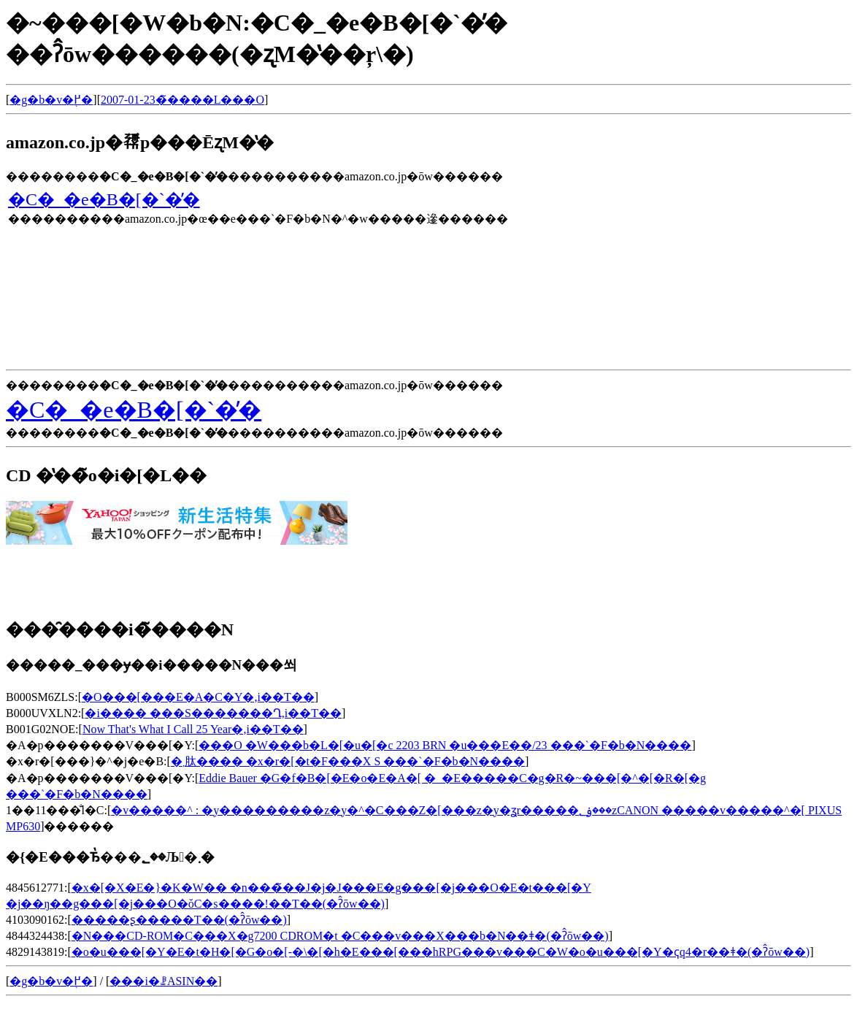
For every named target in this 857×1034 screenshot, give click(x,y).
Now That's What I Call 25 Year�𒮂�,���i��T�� (193, 729)
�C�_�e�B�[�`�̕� (104, 199)
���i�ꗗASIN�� (163, 981)
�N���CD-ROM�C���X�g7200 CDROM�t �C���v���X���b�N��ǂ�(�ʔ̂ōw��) (340, 936)
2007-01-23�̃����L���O (182, 99)
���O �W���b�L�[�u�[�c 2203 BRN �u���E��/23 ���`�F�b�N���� (445, 745)
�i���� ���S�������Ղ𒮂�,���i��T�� (213, 713)
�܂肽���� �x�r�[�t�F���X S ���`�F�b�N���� (348, 761)
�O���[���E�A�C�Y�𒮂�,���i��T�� (198, 697)
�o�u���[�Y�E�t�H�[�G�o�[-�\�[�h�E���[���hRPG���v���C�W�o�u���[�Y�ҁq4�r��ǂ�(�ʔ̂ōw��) (441, 952)
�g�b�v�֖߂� (51, 99)
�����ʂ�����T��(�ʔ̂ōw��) (179, 920)
